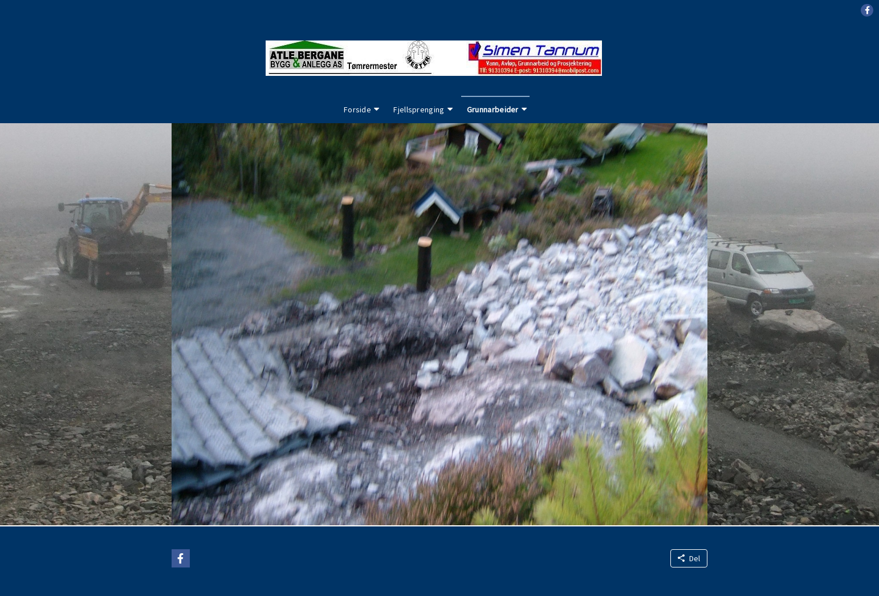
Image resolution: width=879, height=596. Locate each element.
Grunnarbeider (493, 109)
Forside (357, 109)
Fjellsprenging (418, 109)
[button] (867, 10)
